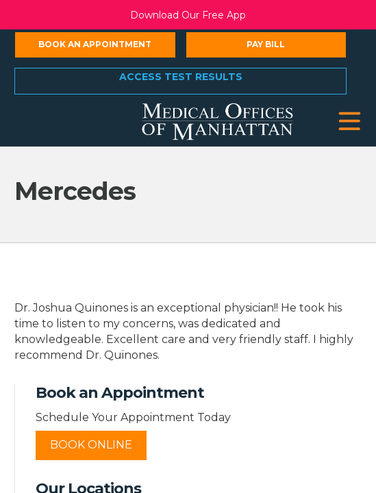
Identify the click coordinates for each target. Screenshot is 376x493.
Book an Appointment (94, 44)
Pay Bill (266, 44)
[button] (349, 121)
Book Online (91, 444)
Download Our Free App (188, 15)
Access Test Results (180, 77)
